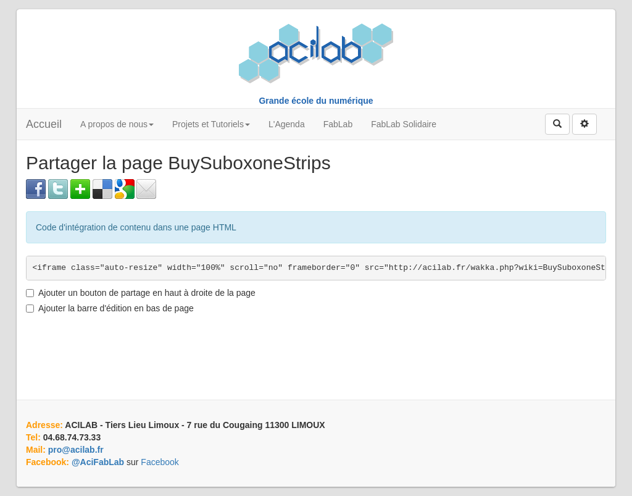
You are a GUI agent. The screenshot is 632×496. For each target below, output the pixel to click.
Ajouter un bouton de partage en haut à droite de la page (141, 293)
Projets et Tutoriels (211, 124)
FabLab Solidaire (403, 124)
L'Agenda (286, 124)
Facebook (159, 462)
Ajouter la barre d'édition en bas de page (110, 308)
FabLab (337, 124)
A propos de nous (117, 124)
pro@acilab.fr (76, 450)
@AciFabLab (98, 462)
